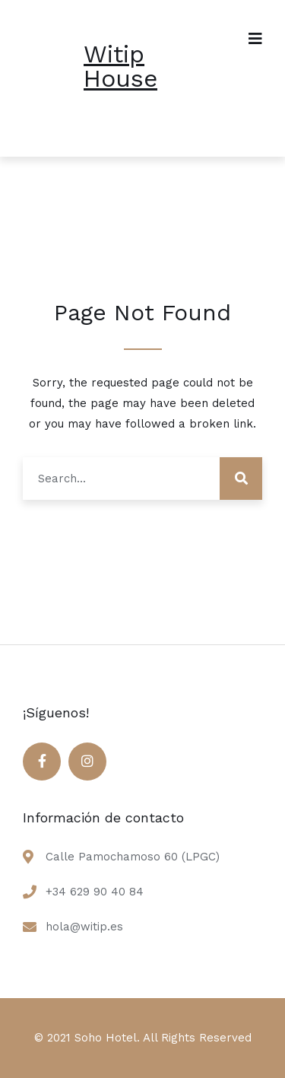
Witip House (120, 66)
